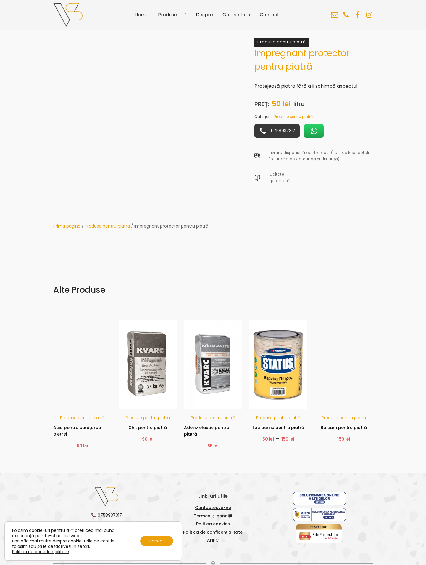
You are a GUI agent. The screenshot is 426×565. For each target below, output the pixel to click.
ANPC (213, 540)
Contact (269, 14)
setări (83, 546)
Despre (204, 14)
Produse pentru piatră (107, 226)
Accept (156, 541)
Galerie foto (236, 14)
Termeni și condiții (213, 516)
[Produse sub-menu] (185, 14)
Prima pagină (66, 226)
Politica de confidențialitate (213, 532)
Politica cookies (213, 524)
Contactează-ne (213, 507)
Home (142, 14)
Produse (167, 14)
